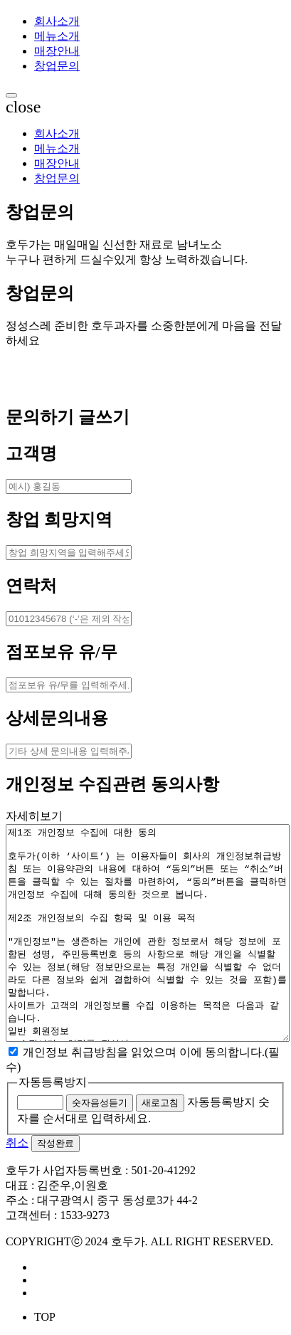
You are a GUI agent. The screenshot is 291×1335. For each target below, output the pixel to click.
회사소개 (57, 21)
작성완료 (55, 1143)
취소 (17, 1142)
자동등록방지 (52, 1082)
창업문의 (57, 66)
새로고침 (160, 1102)
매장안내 (57, 51)
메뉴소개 (57, 36)
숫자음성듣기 (99, 1102)
